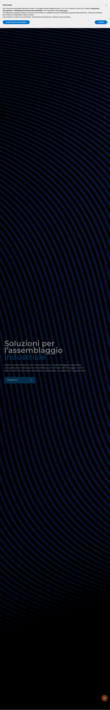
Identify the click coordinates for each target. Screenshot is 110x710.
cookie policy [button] (63, 10)
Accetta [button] (101, 22)
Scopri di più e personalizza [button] (16, 22)
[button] (106, 5)
